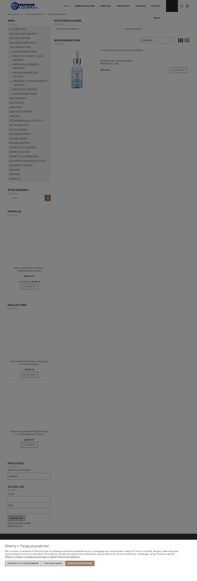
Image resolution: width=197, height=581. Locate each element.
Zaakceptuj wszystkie (80, 563)
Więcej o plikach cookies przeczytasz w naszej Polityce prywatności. (42, 556)
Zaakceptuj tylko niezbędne (23, 563)
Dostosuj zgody (53, 563)
